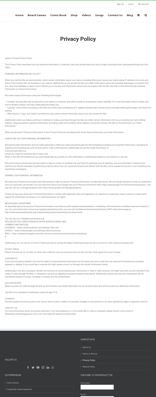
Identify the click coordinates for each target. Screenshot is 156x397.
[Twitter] (33, 367)
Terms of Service (90, 354)
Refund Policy (89, 367)
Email (84, 394)
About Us (87, 347)
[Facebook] (28, 367)
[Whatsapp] (53, 367)
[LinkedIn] (48, 367)
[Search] (146, 15)
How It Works (13, 383)
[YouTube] (38, 367)
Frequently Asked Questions (19, 389)
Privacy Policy (89, 360)
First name (85, 383)
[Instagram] (43, 367)
